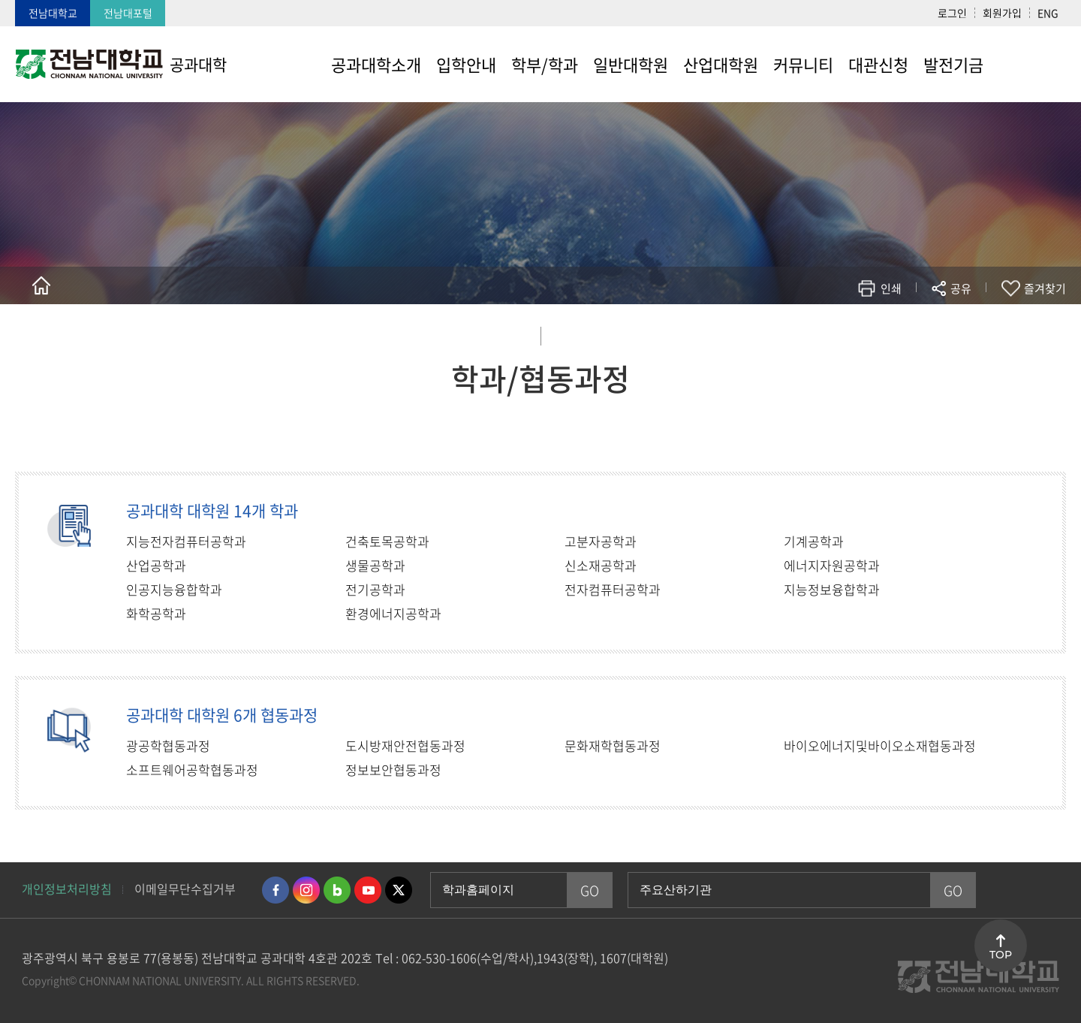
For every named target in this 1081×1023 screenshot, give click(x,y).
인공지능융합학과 (174, 589)
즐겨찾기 (1045, 288)
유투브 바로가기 (367, 890)
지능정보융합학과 (832, 589)
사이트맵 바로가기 (1028, 63)
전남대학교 (53, 12)
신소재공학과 (601, 565)
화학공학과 (156, 613)
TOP (1000, 954)
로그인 (952, 13)
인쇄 (891, 288)
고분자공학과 (601, 541)
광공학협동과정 (168, 745)
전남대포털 (128, 12)
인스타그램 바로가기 (306, 890)
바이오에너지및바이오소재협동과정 (880, 745)
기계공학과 (814, 541)
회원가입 (1002, 13)
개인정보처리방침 (67, 889)
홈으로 (41, 285)
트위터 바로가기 (398, 890)
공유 (960, 288)
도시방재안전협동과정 (405, 745)
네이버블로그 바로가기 (337, 890)
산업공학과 (156, 565)
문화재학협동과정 (613, 745)
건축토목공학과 (387, 541)
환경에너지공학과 (393, 613)
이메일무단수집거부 (185, 889)
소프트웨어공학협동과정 (192, 769)
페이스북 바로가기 (275, 890)
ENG (1047, 13)
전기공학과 (375, 589)
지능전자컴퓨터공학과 (186, 541)
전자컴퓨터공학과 (613, 589)
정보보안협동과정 (393, 769)
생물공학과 (375, 565)
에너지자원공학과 (832, 565)
